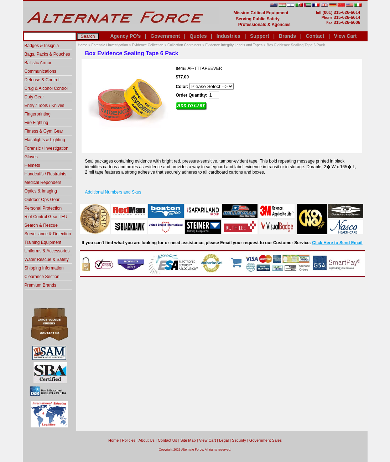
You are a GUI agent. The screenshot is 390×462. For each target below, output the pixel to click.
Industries (228, 36)
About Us (147, 440)
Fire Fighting (36, 122)
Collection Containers (184, 45)
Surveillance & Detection (48, 233)
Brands (287, 36)
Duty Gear (34, 96)
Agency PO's (125, 36)
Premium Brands (40, 285)
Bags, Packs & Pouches (47, 54)
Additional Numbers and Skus (113, 192)
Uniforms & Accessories (47, 250)
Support (259, 36)
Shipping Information (44, 268)
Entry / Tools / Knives (44, 105)
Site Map (188, 440)
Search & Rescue (41, 225)
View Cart (345, 36)
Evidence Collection (147, 45)
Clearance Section (42, 276)
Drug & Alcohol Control (46, 88)
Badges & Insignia (42, 45)
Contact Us (167, 440)
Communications (40, 71)
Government (165, 36)
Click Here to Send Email (337, 242)
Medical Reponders (43, 182)
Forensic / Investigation (110, 45)
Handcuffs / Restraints (46, 173)
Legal (224, 440)
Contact (315, 36)
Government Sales (265, 440)
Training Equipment (43, 242)
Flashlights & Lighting (45, 139)
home (113, 440)
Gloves (31, 156)
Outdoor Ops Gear (42, 199)
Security (239, 440)
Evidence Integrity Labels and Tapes (234, 45)
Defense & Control (42, 79)
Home (83, 45)
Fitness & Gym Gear (44, 131)
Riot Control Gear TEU (46, 216)
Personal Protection (43, 208)
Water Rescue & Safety (47, 259)
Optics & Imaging (41, 191)
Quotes (198, 36)
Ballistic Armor (38, 62)
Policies (128, 440)
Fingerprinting (38, 114)
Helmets (32, 165)
